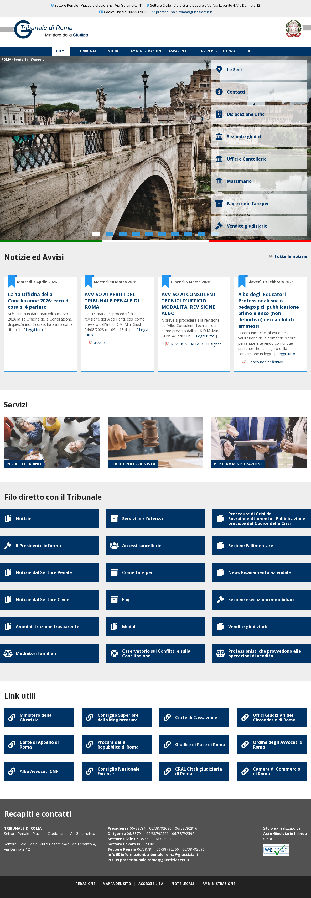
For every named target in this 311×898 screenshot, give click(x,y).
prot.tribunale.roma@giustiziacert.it (184, 11)
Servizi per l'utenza (217, 51)
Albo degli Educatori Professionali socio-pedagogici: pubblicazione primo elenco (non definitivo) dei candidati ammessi (268, 310)
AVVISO (100, 342)
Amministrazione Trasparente (160, 51)
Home (61, 51)
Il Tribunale (87, 51)
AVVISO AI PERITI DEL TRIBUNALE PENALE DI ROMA (112, 300)
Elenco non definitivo (265, 361)
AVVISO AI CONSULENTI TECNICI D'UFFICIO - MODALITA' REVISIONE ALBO (190, 303)
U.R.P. (249, 51)
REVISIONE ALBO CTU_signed (196, 344)
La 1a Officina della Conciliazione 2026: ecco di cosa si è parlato (39, 300)
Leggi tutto (35, 329)
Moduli (115, 51)
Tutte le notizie (290, 256)
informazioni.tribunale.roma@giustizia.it (159, 861)
